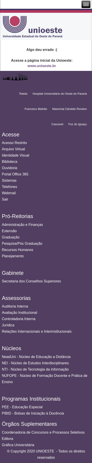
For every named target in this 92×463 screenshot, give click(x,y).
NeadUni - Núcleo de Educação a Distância (36, 357)
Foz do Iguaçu (77, 124)
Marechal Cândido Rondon (69, 109)
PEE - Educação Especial (22, 407)
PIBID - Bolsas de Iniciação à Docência (33, 413)
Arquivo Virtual (13, 149)
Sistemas (9, 180)
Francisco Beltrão (36, 109)
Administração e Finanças (22, 225)
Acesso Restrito (14, 143)
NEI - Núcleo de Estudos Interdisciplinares (35, 363)
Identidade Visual (15, 155)
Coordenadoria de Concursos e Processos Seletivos (43, 432)
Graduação (10, 237)
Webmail (9, 193)
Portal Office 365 (15, 174)
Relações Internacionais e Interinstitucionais (36, 331)
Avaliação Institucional (19, 312)
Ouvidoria (9, 168)
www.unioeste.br (41, 66)
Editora (7, 439)
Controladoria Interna (18, 319)
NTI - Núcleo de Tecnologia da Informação (35, 369)
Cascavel (57, 124)
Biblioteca (9, 162)
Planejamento (13, 256)
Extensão (9, 231)
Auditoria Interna (15, 306)
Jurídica (8, 325)
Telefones (9, 187)
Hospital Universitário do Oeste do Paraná (60, 93)
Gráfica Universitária (18, 445)
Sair (5, 199)
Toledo (23, 93)
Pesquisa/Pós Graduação (22, 243)
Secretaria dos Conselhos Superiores (31, 281)
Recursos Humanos (17, 250)
